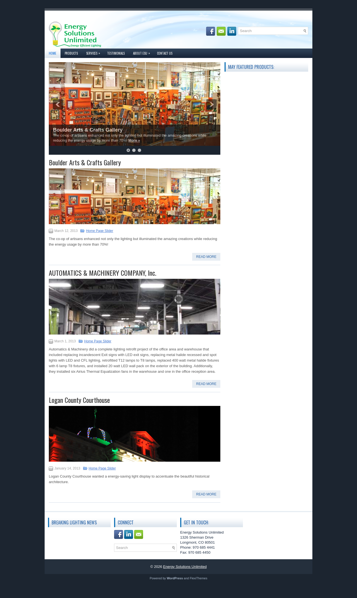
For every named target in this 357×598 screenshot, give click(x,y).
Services (94, 52)
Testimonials (116, 53)
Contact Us (164, 53)
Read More (206, 257)
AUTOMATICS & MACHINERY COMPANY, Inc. (102, 273)
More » (134, 140)
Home (52, 53)
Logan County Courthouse (79, 400)
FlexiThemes (198, 578)
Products (71, 53)
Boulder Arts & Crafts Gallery (87, 130)
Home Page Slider (99, 231)
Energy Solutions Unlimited (185, 567)
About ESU (143, 52)
